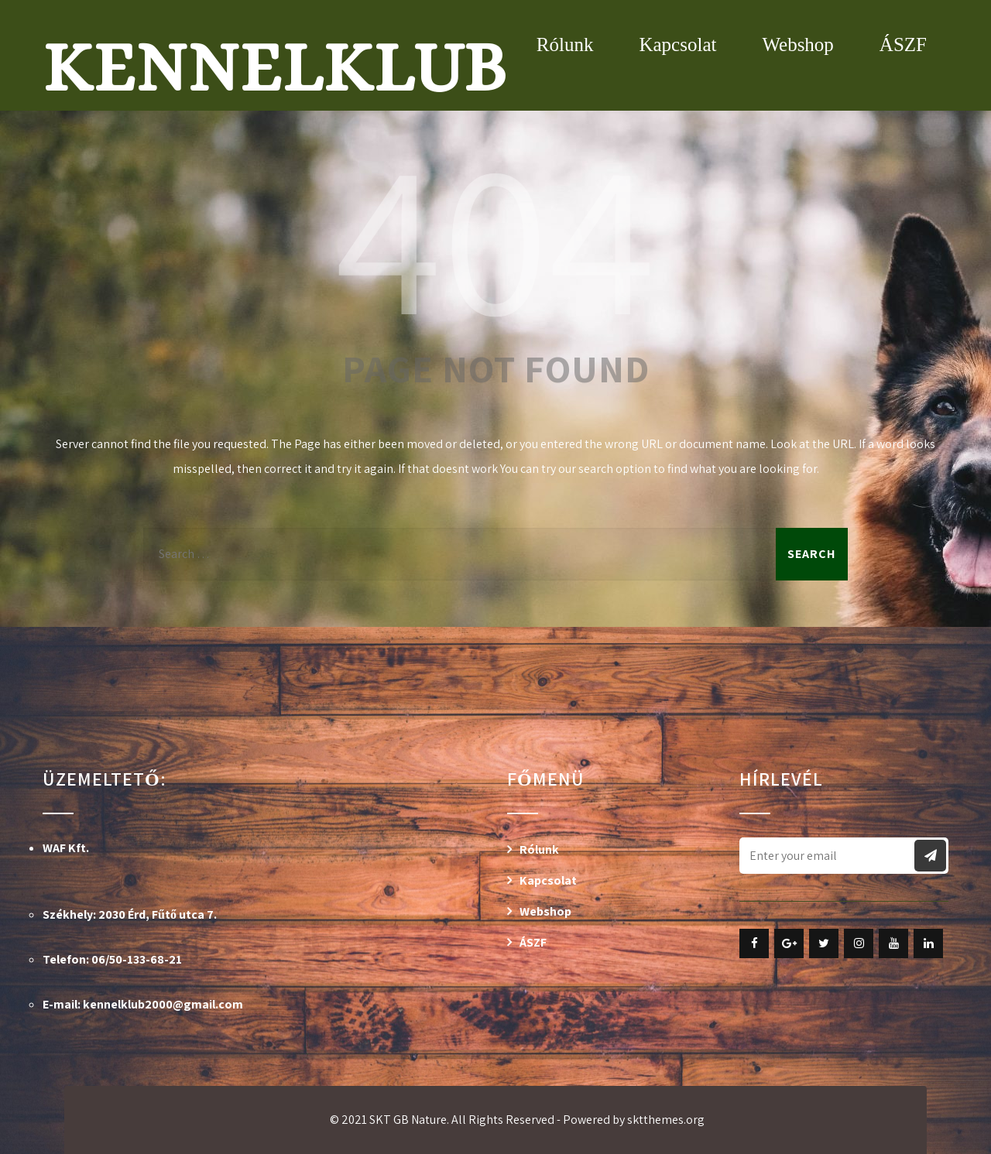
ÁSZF (903, 44)
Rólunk (565, 44)
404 (495, 234)
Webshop (797, 44)
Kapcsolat (677, 44)
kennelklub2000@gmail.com (163, 1004)
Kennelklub (274, 67)
